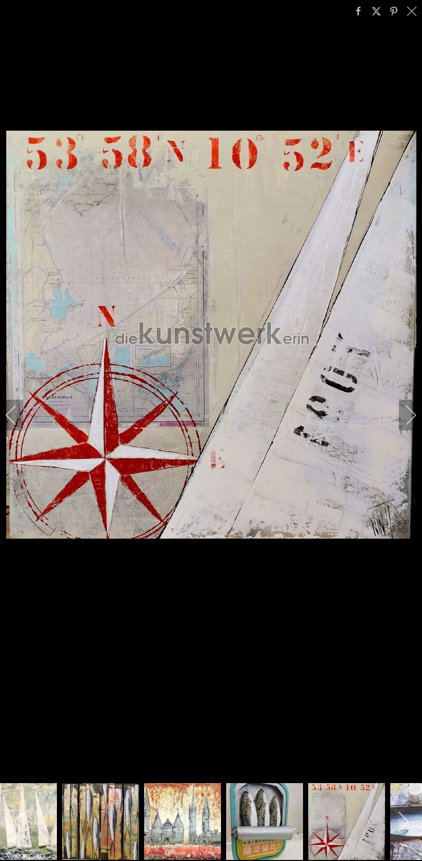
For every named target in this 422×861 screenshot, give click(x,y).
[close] (413, 11)
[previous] (18, 415)
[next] (404, 415)
